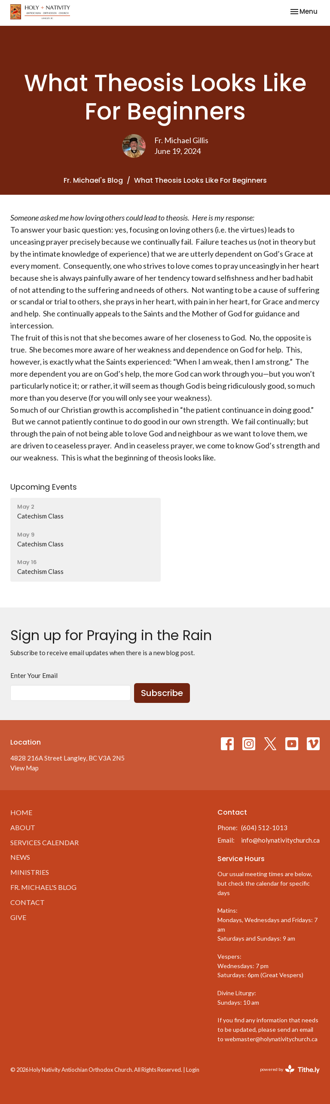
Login (192, 1069)
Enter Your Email (34, 675)
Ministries (29, 872)
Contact (27, 902)
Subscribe (162, 693)
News (20, 857)
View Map (24, 768)
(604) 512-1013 (264, 827)
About (22, 827)
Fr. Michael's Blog (93, 180)
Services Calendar (44, 842)
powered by (290, 1069)
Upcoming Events (43, 486)
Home (21, 812)
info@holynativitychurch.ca (280, 840)
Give (18, 917)
